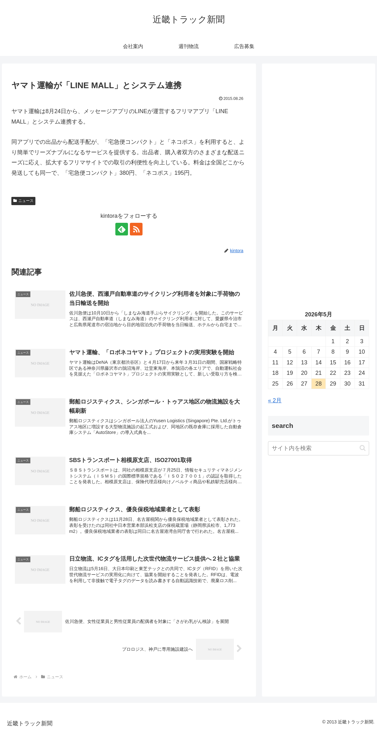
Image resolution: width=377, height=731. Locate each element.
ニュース (23, 200)
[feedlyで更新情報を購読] (121, 229)
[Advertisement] (318, 129)
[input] (318, 448)
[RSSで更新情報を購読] (136, 229)
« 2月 (275, 400)
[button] (362, 448)
